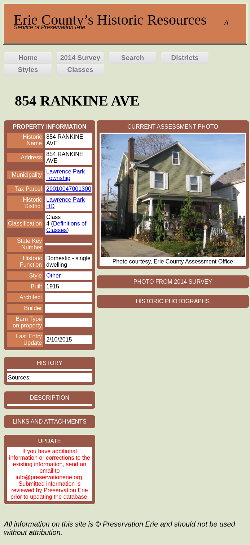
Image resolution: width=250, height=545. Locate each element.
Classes (80, 69)
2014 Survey (80, 57)
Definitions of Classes (66, 226)
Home (28, 57)
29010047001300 (68, 189)
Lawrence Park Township (65, 174)
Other (53, 275)
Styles (28, 69)
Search (132, 57)
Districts (184, 57)
